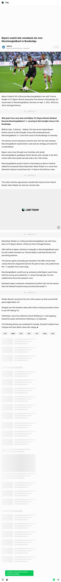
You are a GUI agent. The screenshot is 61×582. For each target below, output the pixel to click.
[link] (7, 580)
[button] (3, 580)
